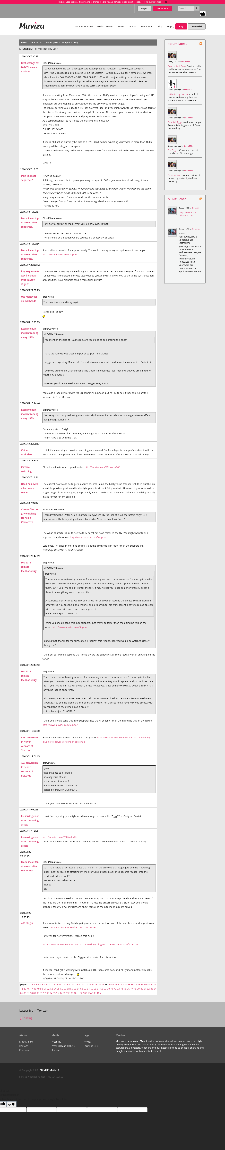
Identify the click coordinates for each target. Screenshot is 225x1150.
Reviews (56, 1050)
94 (51, 993)
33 (122, 984)
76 (128, 988)
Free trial (197, 26)
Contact (23, 1045)
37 (135, 984)
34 (125, 984)
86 (25, 993)
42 (152, 984)
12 (53, 984)
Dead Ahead (175, 175)
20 (79, 984)
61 (78, 988)
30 (112, 984)
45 (25, 988)
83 (151, 988)
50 (41, 988)
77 (131, 988)
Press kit (56, 1041)
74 (121, 988)
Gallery (132, 26)
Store (121, 26)
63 (85, 988)
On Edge (173, 150)
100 (71, 993)
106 (99, 993)
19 (76, 984)
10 (47, 984)
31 (115, 984)
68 (101, 988)
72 (115, 988)
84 (155, 988)
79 (138, 988)
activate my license (178, 94)
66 (95, 988)
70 (108, 988)
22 (86, 984)
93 (47, 993)
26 (99, 984)
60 (75, 988)
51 (45, 988)
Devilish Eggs (175, 122)
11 (50, 984)
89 (34, 993)
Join (162, 8)
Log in (144, 8)
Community (146, 26)
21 (83, 984)
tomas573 (188, 90)
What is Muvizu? (84, 26)
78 (135, 988)
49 (38, 988)
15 (63, 984)
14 (60, 984)
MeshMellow (26, 1041)
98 (64, 993)
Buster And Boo (176, 66)
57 (65, 988)
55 (58, 988)
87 (28, 993)
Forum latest (177, 44)
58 (68, 988)
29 (109, 984)
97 (61, 993)
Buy (181, 26)
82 (148, 988)
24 (93, 984)
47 (31, 988)
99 (67, 993)
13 (57, 984)
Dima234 (195, 208)
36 (132, 984)
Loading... (26, 1018)
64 (88, 988)
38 (139, 984)
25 (96, 984)
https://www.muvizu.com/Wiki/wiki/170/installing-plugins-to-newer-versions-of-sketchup (91, 944)
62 (81, 988)
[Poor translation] (11, 1104)
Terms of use (91, 1045)
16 (66, 984)
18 (73, 984)
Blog (160, 26)
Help (169, 26)
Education (24, 1050)
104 (90, 993)
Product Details (105, 26)
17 (70, 984)
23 (89, 984)
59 (71, 988)
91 (41, 993)
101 (76, 993)
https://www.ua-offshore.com (188, 214)
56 (61, 988)
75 (125, 988)
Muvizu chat (177, 199)
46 (28, 988)
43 (155, 984)
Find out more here (152, 2)
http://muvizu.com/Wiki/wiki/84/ (102, 467)
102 (80, 993)
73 (118, 988)
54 (55, 988)
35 (129, 984)
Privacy (87, 1041)
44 (21, 988)
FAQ (76, 42)
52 (48, 988)
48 (35, 988)
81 (145, 988)
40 (145, 984)
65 (91, 988)
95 (54, 993)
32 (119, 984)
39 (142, 984)
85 (21, 993)
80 (141, 988)
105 (94, 993)
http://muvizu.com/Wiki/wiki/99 (60, 837)
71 (111, 988)
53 (51, 988)
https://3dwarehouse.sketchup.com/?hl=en (73, 927)
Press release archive (63, 1045)
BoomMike (185, 62)
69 (105, 988)
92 (44, 993)
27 (102, 984)
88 (31, 993)
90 (38, 993)
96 (57, 993)
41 (148, 984)
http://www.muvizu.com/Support (60, 254)
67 (98, 988)
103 (85, 993)
